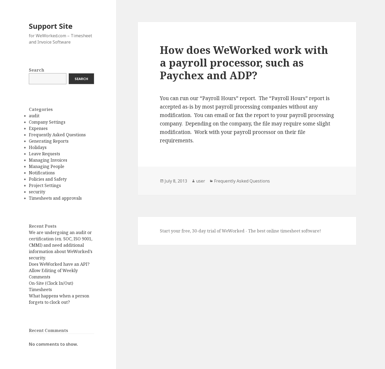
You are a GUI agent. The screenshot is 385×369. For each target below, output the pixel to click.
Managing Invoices (48, 160)
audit (34, 116)
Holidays (38, 147)
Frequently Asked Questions (57, 135)
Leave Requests (44, 154)
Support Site (51, 26)
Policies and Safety (48, 179)
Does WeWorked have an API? (59, 264)
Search (36, 70)
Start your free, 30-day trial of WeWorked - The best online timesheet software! (240, 231)
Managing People (46, 166)
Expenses (38, 128)
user (200, 181)
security (37, 192)
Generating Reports (49, 141)
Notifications (42, 173)
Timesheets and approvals (55, 198)
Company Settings (47, 122)
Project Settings (45, 185)
